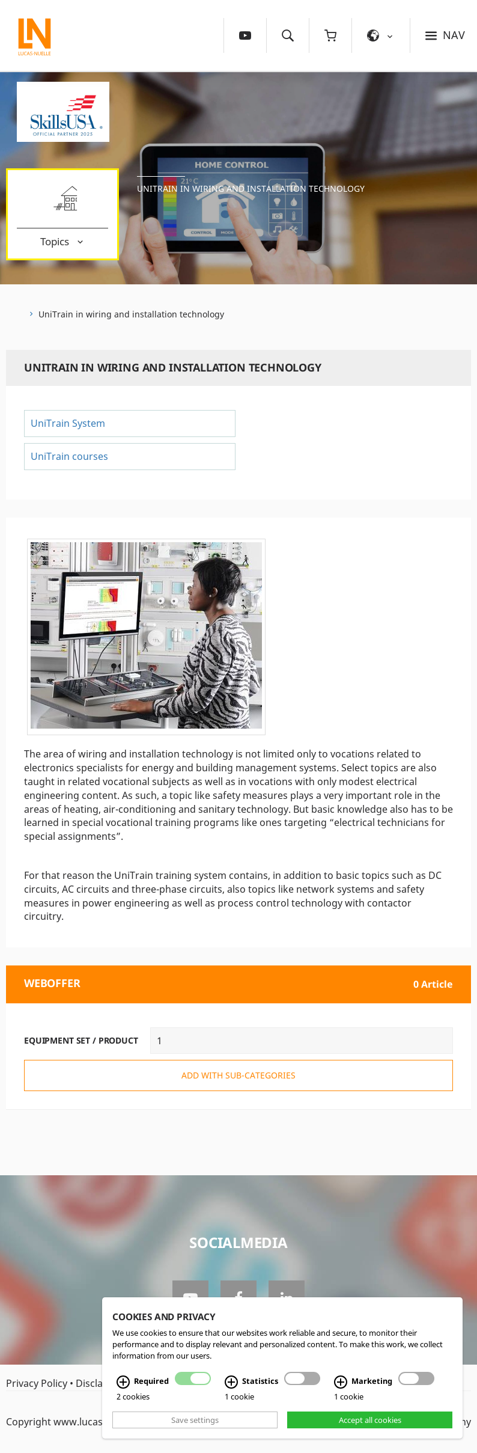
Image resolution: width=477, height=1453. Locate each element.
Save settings (195, 1420)
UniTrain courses (69, 456)
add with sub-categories (238, 1075)
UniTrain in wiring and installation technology (251, 188)
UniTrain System (68, 423)
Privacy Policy (36, 1383)
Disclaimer (100, 1383)
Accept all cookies (370, 1420)
